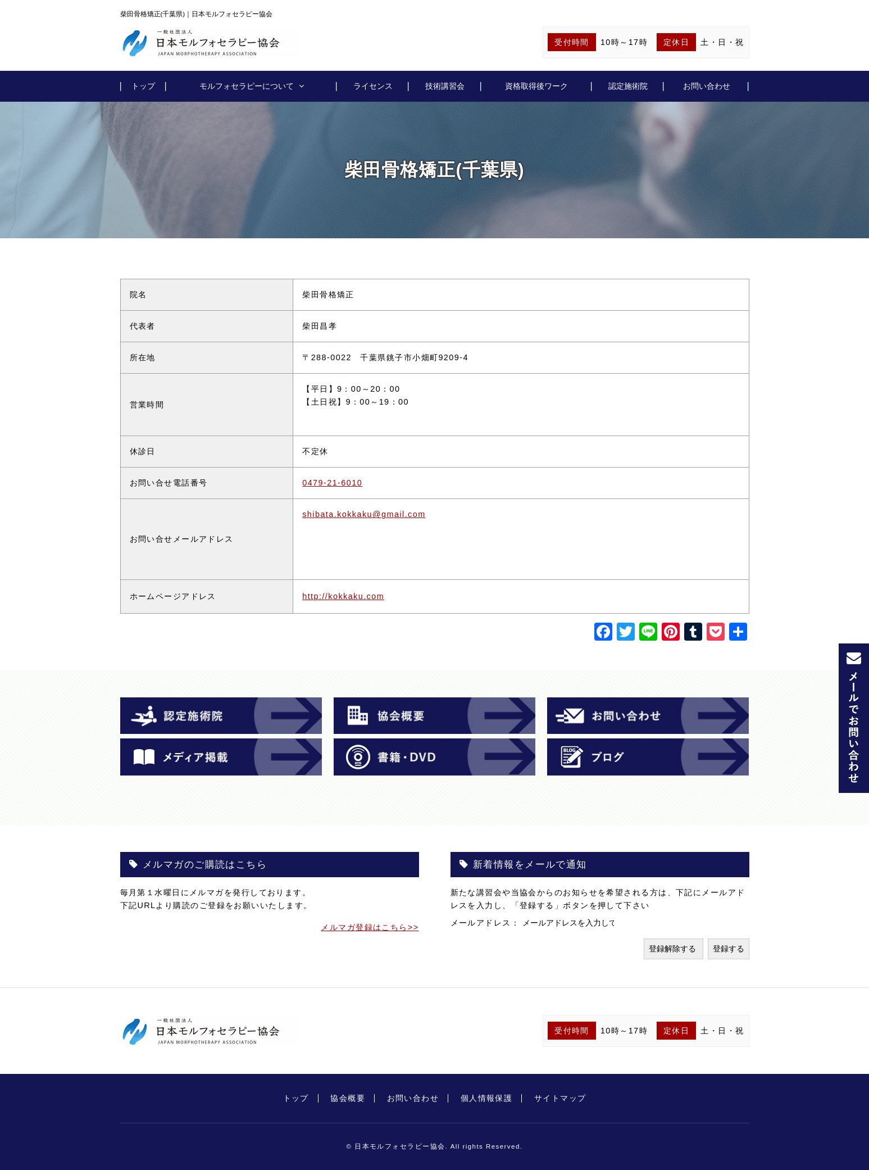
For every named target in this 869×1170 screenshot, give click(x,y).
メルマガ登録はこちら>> (369, 927)
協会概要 (347, 1098)
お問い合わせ (706, 85)
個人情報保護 (487, 1098)
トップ (143, 85)
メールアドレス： (487, 922)
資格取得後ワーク (536, 85)
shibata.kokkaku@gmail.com (363, 514)
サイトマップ (560, 1098)
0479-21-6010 (332, 482)
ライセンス (373, 85)
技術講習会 (445, 85)
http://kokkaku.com (343, 596)
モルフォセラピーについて (246, 85)
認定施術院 (628, 85)
